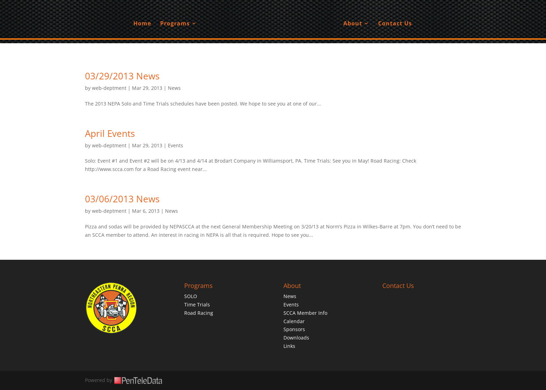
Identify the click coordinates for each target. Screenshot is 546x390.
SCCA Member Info (305, 313)
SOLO (190, 296)
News (174, 88)
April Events (110, 133)
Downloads (296, 337)
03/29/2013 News (122, 76)
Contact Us (395, 24)
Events (175, 145)
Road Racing (198, 313)
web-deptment (109, 88)
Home (142, 24)
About (352, 24)
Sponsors (294, 329)
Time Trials (197, 304)
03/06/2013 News (122, 199)
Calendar (294, 321)
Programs (175, 24)
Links (289, 346)
